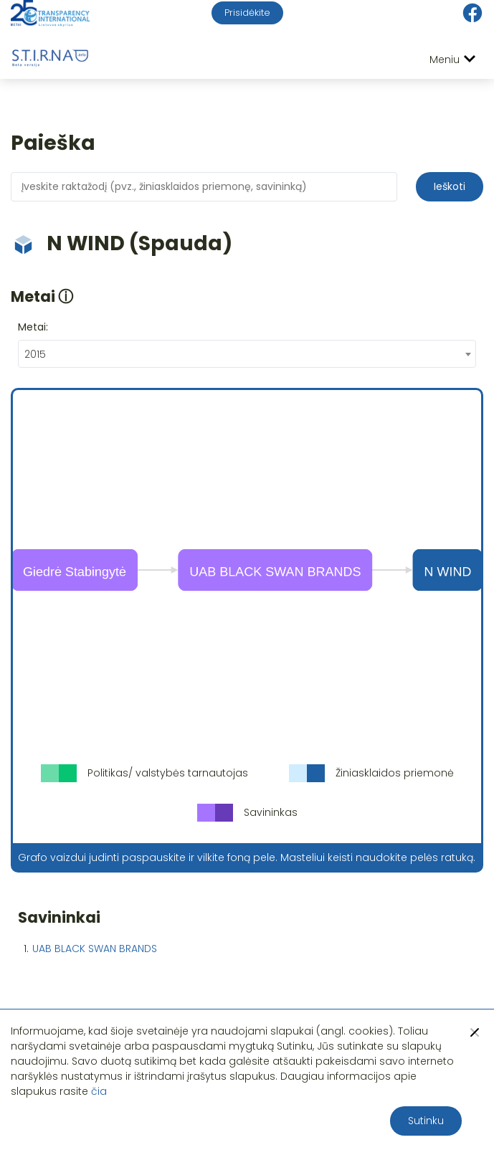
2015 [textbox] (35, 354)
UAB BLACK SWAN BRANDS (94, 948)
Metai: (33, 327)
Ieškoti (449, 186)
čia (99, 1091)
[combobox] (247, 354)
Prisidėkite (247, 12)
